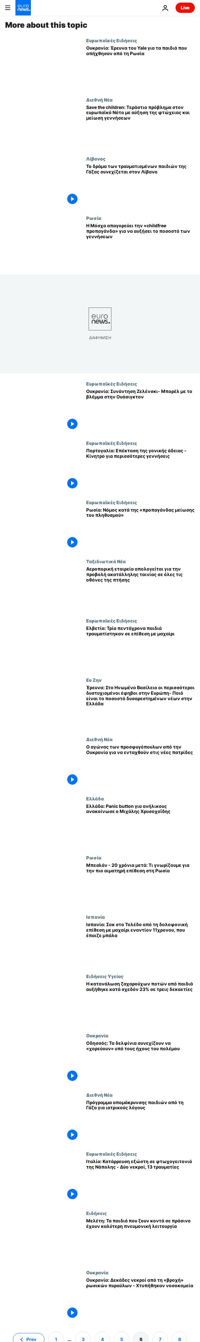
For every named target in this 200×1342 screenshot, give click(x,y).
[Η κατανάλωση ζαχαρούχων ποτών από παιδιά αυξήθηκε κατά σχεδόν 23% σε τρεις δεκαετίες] (140, 1003)
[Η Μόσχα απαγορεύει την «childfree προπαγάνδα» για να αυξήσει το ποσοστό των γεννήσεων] (140, 245)
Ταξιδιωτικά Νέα (106, 561)
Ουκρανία (97, 1035)
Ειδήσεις (96, 1213)
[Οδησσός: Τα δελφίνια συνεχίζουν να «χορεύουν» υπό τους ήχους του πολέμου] (140, 1062)
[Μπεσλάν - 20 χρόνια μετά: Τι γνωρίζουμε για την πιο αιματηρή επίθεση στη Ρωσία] (140, 884)
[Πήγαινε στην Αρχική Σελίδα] (23, 7)
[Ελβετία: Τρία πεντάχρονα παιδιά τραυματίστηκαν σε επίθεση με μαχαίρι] (140, 648)
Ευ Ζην (94, 679)
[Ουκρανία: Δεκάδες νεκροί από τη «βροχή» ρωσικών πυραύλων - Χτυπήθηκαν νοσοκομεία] (140, 1299)
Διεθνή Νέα (99, 99)
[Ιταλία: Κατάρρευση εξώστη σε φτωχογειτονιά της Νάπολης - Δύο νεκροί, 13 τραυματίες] (140, 1181)
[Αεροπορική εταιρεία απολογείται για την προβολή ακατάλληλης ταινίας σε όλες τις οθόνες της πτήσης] (140, 588)
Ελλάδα (95, 798)
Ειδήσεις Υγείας (104, 976)
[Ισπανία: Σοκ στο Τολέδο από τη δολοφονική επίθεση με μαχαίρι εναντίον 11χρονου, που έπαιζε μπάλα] (140, 944)
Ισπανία (95, 916)
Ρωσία (93, 217)
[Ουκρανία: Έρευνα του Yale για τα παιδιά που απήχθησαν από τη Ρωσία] (140, 67)
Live (185, 7)
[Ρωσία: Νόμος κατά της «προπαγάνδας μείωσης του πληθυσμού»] (140, 529)
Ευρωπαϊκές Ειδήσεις (111, 40)
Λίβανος (95, 158)
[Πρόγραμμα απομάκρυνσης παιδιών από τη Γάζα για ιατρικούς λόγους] (140, 1122)
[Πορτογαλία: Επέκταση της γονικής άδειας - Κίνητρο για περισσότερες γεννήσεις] (140, 470)
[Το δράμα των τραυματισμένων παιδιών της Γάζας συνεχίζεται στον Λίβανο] (140, 186)
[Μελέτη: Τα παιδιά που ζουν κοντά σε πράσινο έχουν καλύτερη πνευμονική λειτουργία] (140, 1240)
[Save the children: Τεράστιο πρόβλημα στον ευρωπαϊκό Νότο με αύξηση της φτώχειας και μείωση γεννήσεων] (140, 127)
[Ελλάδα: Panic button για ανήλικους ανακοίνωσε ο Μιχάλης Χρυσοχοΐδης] (140, 825)
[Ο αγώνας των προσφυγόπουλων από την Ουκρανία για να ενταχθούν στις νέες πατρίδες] (140, 766)
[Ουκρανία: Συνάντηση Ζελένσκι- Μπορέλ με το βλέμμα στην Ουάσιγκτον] (140, 411)
